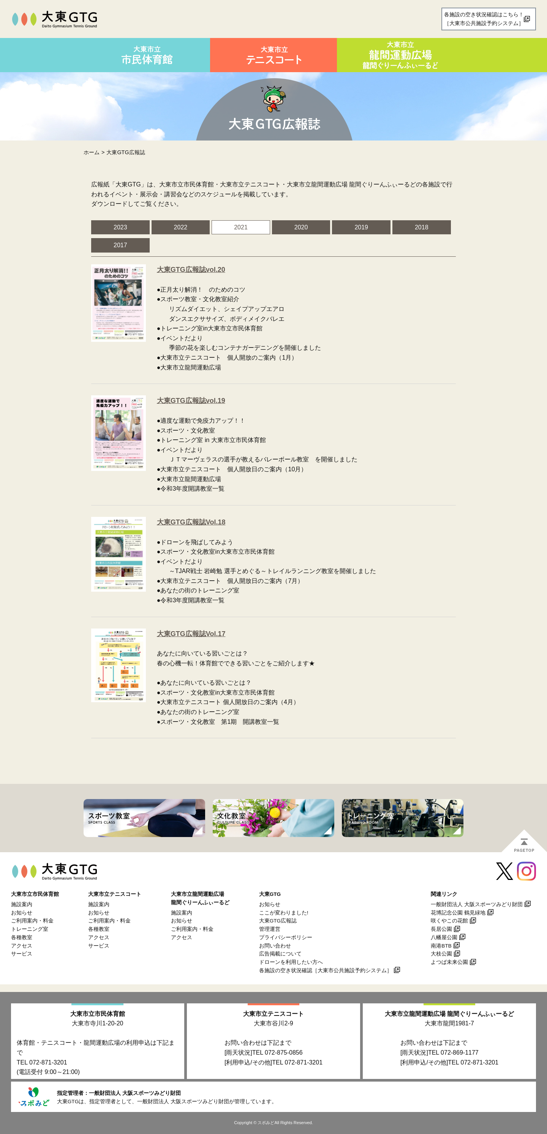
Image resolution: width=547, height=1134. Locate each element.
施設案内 (21, 904)
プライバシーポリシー (285, 937)
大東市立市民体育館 (97, 1014)
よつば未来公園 (449, 962)
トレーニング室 (29, 929)
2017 (120, 245)
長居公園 (441, 929)
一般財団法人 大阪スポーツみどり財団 (477, 904)
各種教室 (21, 937)
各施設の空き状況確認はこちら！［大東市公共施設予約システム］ (484, 18)
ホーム (92, 152)
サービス (21, 954)
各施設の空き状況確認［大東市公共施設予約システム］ (325, 970)
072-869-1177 (460, 1052)
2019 (361, 227)
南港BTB (441, 946)
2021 (241, 227)
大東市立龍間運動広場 (449, 1014)
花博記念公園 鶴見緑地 (458, 913)
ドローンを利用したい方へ (291, 962)
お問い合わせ (275, 946)
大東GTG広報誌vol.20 (191, 269)
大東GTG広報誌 (278, 921)
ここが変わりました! (283, 913)
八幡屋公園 (444, 937)
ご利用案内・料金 (32, 921)
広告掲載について (280, 954)
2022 (181, 227)
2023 (120, 227)
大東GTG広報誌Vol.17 (191, 634)
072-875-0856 (284, 1052)
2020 (301, 227)
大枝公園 (441, 954)
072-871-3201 (48, 1062)
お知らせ (21, 913)
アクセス (21, 946)
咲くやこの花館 (449, 921)
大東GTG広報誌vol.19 (191, 400)
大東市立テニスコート (273, 1014)
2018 (421, 227)
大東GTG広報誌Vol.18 (191, 522)
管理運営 (269, 929)
